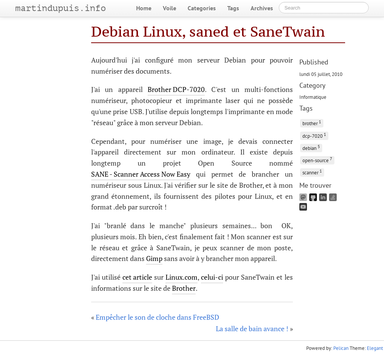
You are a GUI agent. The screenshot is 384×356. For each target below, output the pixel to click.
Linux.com (181, 277)
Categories (202, 8)
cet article (137, 277)
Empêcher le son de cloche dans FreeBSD (157, 317)
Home (143, 8)
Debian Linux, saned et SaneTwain (208, 31)
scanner (312, 172)
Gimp (154, 258)
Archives (262, 8)
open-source (317, 159)
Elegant (375, 348)
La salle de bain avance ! (252, 328)
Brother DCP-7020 (176, 89)
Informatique (312, 97)
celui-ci (212, 277)
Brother (184, 288)
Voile (169, 8)
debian (311, 147)
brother (311, 122)
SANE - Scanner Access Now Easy (140, 174)
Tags (233, 8)
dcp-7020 (314, 135)
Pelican (341, 348)
